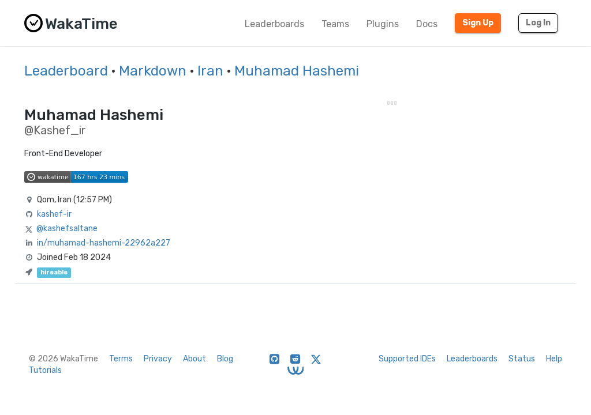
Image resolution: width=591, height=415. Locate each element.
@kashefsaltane (67, 228)
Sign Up (477, 23)
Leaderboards (274, 23)
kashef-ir (54, 214)
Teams (335, 23)
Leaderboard (66, 71)
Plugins (382, 23)
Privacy (158, 359)
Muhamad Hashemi (296, 71)
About (194, 359)
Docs (426, 23)
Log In (538, 23)
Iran (210, 71)
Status (521, 359)
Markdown (152, 71)
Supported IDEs (407, 359)
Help (554, 359)
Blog (225, 359)
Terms (121, 359)
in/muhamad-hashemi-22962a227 (103, 243)
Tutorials (45, 370)
